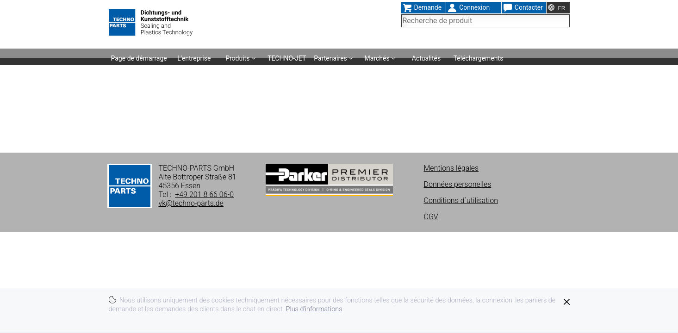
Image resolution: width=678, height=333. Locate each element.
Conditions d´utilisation (461, 200)
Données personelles (457, 184)
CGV (431, 216)
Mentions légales (451, 168)
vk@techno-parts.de (191, 203)
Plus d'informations (314, 309)
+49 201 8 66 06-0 (204, 194)
